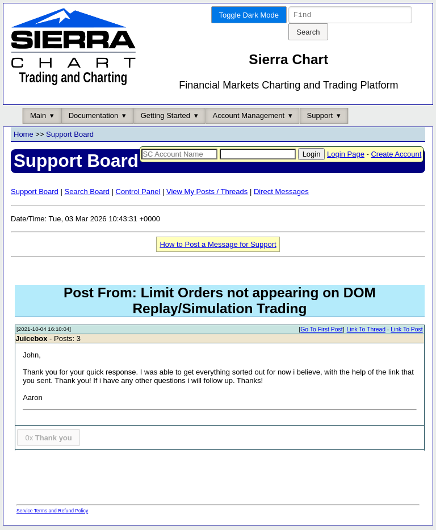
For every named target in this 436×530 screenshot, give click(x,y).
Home (23, 136)
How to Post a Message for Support (218, 246)
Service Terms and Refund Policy (52, 512)
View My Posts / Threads (207, 193)
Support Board (70, 136)
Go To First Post (321, 331)
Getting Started (165, 117)
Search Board (87, 193)
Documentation (93, 117)
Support (320, 117)
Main (38, 117)
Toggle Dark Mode (249, 15)
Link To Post (406, 331)
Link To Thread (366, 331)
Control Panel (138, 193)
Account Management (248, 117)
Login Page (345, 156)
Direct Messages (281, 193)
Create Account (396, 156)
